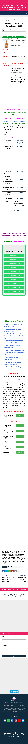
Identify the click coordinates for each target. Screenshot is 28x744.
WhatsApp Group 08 (14, 283)
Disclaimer (8, 733)
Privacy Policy (19, 733)
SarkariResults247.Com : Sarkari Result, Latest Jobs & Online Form (14, 7)
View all (23, 589)
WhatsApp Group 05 (14, 271)
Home (3, 19)
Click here (20, 452)
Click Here (20, 415)
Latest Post (10, 567)
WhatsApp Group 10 (14, 291)
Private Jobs (8, 19)
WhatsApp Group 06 (14, 275)
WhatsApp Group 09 (14, 287)
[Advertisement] (14, 98)
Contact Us (20, 735)
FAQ (5, 735)
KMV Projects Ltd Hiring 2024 (15, 350)
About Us (12, 735)
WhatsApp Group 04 (14, 267)
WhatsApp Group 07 (14, 279)
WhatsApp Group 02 (14, 259)
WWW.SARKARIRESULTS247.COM (14, 121)
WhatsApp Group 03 (14, 263)
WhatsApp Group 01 (14, 255)
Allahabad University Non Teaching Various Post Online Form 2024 (14, 336)
